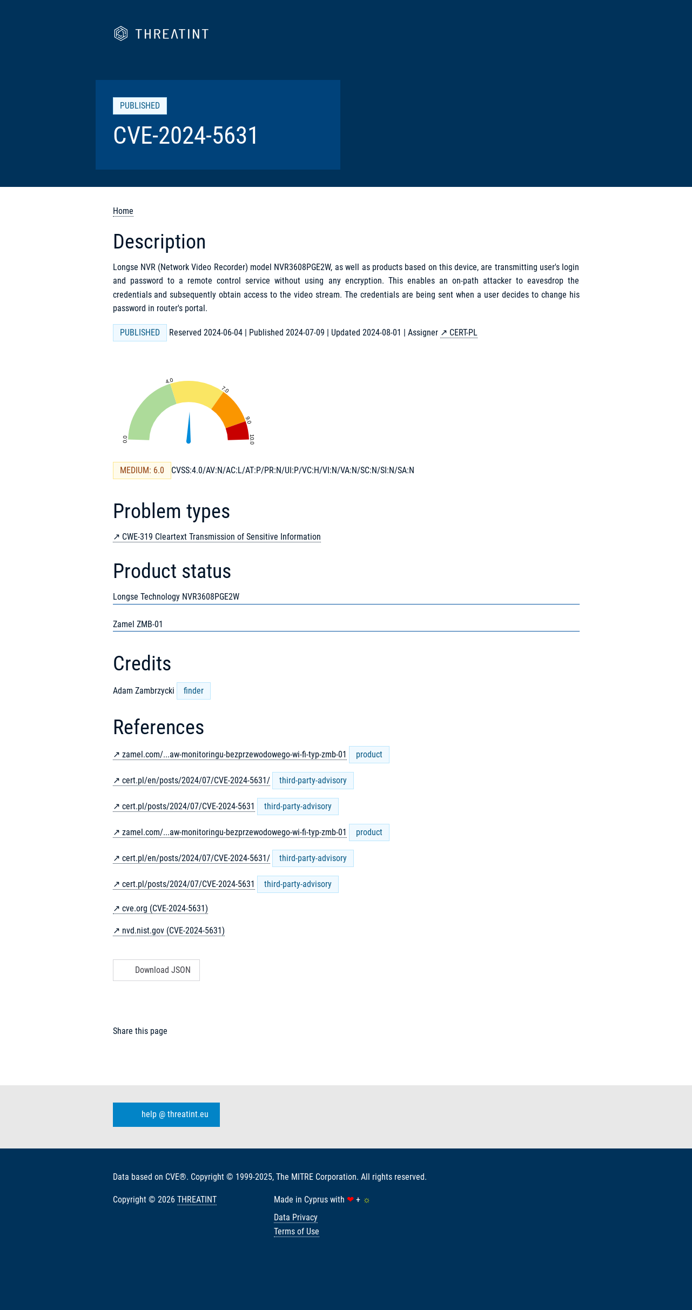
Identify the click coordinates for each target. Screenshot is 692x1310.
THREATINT (197, 1199)
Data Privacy (296, 1217)
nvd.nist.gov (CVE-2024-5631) (173, 930)
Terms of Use (296, 1231)
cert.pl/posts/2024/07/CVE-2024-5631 (188, 806)
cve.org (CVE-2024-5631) (165, 908)
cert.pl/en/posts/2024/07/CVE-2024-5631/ (196, 780)
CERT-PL (463, 332)
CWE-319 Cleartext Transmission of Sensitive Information (221, 537)
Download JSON (155, 970)
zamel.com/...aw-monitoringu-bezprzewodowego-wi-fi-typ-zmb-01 (234, 754)
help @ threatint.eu (164, 1115)
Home (123, 211)
